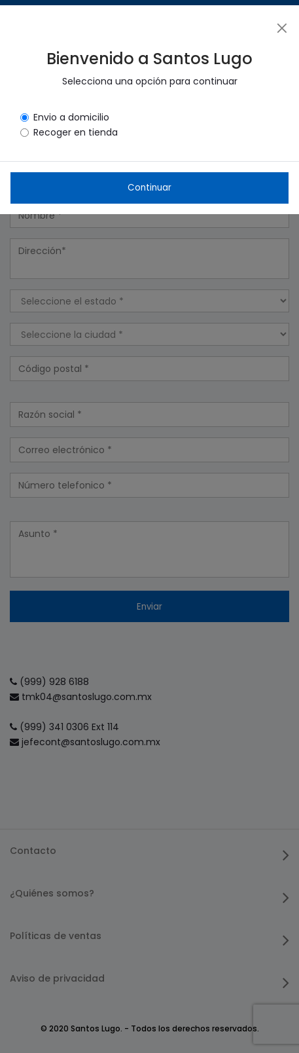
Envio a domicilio (71, 117)
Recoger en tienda (75, 132)
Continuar (149, 187)
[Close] (282, 27)
